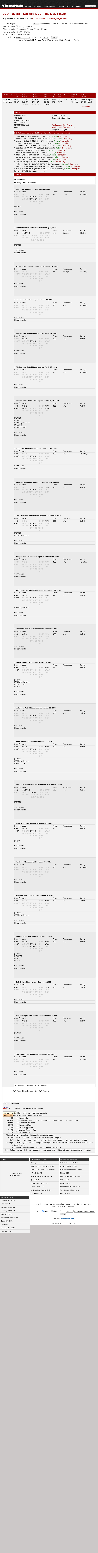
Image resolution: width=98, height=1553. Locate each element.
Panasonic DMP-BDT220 (9, 1218)
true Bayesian (57, 1142)
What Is (70, 6)
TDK (17, 162)
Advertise (76, 1204)
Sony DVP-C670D (7, 1214)
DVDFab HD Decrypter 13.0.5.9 (41, 1176)
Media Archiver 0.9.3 (67, 1183)
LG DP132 (4, 1224)
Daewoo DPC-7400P (8, 1200)
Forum (28, 6)
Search (39, 1204)
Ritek (18, 152)
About (78, 6)
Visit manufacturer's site (62, 125)
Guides (61, 6)
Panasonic (20, 150)
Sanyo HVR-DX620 (7, 1221)
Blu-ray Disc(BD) (25, 26)
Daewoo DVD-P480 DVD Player (44, 14)
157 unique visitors (15, 1173)
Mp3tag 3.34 (64, 1173)
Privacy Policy (58, 1204)
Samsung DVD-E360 (8, 1211)
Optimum (20, 143)
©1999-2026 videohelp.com (63, 1223)
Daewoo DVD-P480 (7, 100)
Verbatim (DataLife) (23, 164)
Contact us (47, 1204)
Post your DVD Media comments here (29, 171)
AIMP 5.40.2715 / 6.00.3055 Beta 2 (42, 1166)
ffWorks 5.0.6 (64, 1180)
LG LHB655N (5, 1204)
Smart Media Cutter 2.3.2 (39, 1183)
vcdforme (19, 895)
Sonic (18, 159)
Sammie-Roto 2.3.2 (37, 1187)
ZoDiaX (18, 982)
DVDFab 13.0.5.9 (36, 1173)
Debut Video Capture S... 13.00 (70, 1176)
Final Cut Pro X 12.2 (66, 1193)
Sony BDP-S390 (6, 1231)
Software (37, 6)
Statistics (61, 1206)
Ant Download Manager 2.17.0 (41, 1190)
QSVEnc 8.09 (35, 1180)
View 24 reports (87, 99)
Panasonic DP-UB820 (8, 1228)
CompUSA (20, 136)
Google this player (59, 129)
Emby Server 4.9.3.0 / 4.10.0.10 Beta (43, 1170)
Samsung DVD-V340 (8, 1207)
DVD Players (11, 14)
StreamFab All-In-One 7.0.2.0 (70, 1187)
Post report (85, 106)
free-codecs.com (67, 1218)
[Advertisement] (48, 67)
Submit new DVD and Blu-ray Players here (49, 19)
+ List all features (23, 34)
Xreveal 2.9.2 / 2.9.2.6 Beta (69, 1166)
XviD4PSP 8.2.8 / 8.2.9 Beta (69, 1163)
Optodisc (19, 145)
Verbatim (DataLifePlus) (25, 166)
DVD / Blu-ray (49, 6)
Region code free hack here (63, 127)
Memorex (19, 141)
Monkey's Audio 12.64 (38, 1163)
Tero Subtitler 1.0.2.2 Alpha (69, 1190)
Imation (19, 138)
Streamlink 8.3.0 (36, 1193)
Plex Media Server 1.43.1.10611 (71, 1170)
